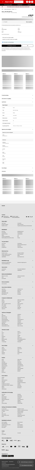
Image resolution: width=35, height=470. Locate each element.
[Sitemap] (19, 237)
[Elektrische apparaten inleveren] (22, 244)
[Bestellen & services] (4, 225)
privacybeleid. (4, 50)
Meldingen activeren (11, 46)
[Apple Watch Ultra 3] (20, 323)
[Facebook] (27, 216)
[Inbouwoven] (19, 385)
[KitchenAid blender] (4, 363)
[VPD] (11, 440)
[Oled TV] (3, 332)
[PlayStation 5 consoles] (21, 408)
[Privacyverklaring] (20, 232)
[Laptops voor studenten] (21, 299)
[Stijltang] (3, 395)
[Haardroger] (19, 394)
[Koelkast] (3, 377)
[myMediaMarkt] (4, 256)
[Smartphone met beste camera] (6, 424)
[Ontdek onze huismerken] (21, 275)
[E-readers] (3, 302)
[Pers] (18, 235)
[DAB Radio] (3, 340)
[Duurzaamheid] (4, 232)
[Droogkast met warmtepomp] (22, 382)
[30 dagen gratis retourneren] (6, 255)
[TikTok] (32, 216)
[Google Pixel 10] (4, 322)
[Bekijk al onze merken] (5, 275)
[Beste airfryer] (4, 427)
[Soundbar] (19, 335)
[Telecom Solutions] (20, 247)
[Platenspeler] (19, 341)
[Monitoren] (3, 301)
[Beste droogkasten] (20, 427)
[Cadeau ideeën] (4, 290)
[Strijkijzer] (3, 400)
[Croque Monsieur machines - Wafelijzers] (7, 385)
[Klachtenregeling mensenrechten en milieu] (8, 237)
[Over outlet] (19, 277)
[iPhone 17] (19, 315)
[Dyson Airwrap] (20, 395)
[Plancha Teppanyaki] (20, 368)
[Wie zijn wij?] (3, 231)
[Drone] (18, 353)
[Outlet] (3, 277)
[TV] (2, 331)
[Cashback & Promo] (20, 289)
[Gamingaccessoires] (20, 412)
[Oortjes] (19, 336)
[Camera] (3, 347)
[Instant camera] (20, 348)
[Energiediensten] (4, 247)
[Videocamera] (19, 347)
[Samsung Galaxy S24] (5, 324)
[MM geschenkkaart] (19, 446)
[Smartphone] (19, 314)
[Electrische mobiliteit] (20, 411)
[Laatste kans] (3, 289)
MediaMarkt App (20, 4)
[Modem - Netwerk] (4, 307)
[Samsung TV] (19, 332)
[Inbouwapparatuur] (20, 380)
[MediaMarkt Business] (21, 231)
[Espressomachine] (4, 364)
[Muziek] (3, 416)
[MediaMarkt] (9, 1)
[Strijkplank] (19, 400)
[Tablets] (19, 302)
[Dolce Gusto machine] (20, 365)
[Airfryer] (3, 359)
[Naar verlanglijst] (30, 2)
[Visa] (23, 446)
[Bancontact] (3, 446)
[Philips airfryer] (20, 359)
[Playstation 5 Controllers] (5, 410)
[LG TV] (18, 334)
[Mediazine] (19, 291)
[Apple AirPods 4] (20, 337)
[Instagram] (30, 216)
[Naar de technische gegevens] (5, 34)
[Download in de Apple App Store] (22, 262)
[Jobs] (18, 236)
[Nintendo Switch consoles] (5, 415)
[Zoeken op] (15, 2)
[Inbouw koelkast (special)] (21, 377)
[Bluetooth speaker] (4, 339)
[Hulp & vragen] (4, 223)
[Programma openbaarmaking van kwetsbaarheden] (25, 225)
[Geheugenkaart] (20, 352)
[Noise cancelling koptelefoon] (22, 339)
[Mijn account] (27, 2)
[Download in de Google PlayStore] (6, 262)
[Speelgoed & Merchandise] (21, 415)
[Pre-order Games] (4, 408)
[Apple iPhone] (3, 315)
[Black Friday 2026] (4, 294)
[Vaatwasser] (19, 378)
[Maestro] (11, 446)
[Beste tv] (19, 423)
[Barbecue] (19, 360)
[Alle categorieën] (3, 2)
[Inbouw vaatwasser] (4, 380)
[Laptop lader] (19, 307)
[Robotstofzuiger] (4, 398)
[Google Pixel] (19, 320)
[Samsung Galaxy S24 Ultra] (5, 325)
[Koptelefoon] (3, 336)
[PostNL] (7, 440)
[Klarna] (7, 450)
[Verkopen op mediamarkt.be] (6, 236)
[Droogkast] (3, 382)
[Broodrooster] (4, 372)
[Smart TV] (19, 331)
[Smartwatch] (19, 322)
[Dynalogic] (15, 440)
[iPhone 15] (19, 318)
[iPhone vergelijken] (4, 422)
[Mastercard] (15, 446)
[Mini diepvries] (19, 387)
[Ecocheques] (19, 294)
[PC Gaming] (3, 411)
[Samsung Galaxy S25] (20, 319)
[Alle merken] (19, 292)
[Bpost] (3, 440)
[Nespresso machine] (4, 365)
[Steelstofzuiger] (20, 396)
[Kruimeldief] (19, 398)
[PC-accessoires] (4, 306)
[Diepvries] (3, 387)
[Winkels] (3, 235)
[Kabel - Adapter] (4, 304)
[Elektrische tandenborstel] (5, 399)
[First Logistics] (19, 440)
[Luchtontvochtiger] (4, 403)
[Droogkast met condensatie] (6, 383)
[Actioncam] (3, 348)
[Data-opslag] (19, 301)
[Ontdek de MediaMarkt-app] (6, 263)
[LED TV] (3, 335)
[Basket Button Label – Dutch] (32, 2)
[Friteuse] (3, 360)
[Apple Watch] (3, 323)
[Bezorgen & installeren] (5, 224)
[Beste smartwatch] (20, 422)
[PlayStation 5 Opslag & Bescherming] (23, 410)
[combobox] (19, 2)
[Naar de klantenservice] (21, 256)
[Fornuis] (3, 378)
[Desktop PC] (19, 304)
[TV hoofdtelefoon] (20, 340)
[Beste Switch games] (4, 423)
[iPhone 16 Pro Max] (4, 318)
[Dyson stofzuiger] (4, 396)
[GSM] (2, 314)
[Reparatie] (3, 244)
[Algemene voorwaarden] (5, 461)
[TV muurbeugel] (4, 341)
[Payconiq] (7, 446)
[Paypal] (3, 450)
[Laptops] (3, 299)
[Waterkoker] (19, 369)
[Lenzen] (3, 351)
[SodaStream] (3, 368)
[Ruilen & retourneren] (20, 224)
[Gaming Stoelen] (20, 416)
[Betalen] (19, 255)
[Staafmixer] (19, 367)
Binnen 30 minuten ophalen (8, 4)
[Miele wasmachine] (20, 381)
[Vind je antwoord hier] (7, 217)
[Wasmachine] (3, 381)
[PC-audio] (19, 306)
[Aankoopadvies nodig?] (5, 292)
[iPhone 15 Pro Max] (20, 325)
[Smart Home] (3, 394)
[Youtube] (29, 216)
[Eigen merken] (19, 290)
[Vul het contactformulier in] (16, 217)
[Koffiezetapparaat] (20, 364)
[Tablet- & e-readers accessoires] (6, 303)
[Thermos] (3, 369)
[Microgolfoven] (4, 367)
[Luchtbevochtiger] (20, 403)
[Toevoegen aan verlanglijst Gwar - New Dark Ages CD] (32, 9)
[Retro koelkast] (20, 386)
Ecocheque (29, 4)
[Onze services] (4, 243)
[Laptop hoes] (3, 308)
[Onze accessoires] (4, 283)
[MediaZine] (3, 270)
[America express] (27, 446)
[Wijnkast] (3, 386)
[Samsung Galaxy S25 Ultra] (5, 320)
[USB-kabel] (3, 353)
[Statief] (18, 351)
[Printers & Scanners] (20, 303)
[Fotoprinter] (3, 352)
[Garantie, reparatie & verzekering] (6, 254)
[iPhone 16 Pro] (19, 324)
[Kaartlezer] (19, 308)
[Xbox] (2, 412)
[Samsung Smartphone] (5, 319)
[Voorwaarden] (19, 223)
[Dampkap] (19, 383)
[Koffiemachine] (20, 363)
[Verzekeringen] (20, 243)
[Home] (2, 9)
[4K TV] (2, 334)
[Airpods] (3, 337)
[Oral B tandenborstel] (20, 399)
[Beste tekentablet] (20, 424)
